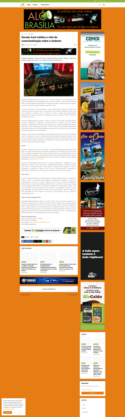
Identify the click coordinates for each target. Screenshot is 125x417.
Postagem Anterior (25, 294)
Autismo (31, 34)
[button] (100, 5)
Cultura (31, 237)
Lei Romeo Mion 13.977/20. (36, 159)
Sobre (25, 1)
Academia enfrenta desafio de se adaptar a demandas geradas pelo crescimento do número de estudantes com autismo (29, 267)
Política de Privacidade (8, 409)
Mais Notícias (45, 4)
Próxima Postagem (72, 294)
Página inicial (24, 34)
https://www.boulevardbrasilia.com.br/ (40, 222)
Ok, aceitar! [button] (7, 412)
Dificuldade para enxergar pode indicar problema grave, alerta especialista (85, 368)
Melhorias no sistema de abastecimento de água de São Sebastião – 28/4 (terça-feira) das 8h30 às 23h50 (98, 370)
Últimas (35, 4)
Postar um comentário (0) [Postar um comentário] (48, 289)
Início (21, 1)
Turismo (36, 237)
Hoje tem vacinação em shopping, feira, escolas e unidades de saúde (86, 349)
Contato (29, 1)
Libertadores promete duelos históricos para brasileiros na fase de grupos (98, 349)
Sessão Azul (48, 99)
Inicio (28, 4)
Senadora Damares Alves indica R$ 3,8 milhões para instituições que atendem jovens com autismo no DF (67, 266)
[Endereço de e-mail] (92, 389)
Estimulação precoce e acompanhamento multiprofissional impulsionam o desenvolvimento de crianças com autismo (48, 267)
